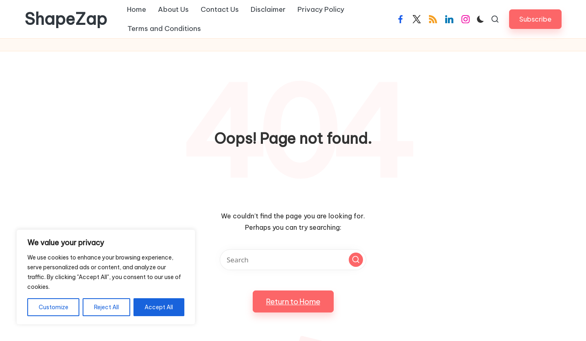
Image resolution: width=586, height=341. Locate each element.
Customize (53, 307)
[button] (535, 19)
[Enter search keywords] (293, 259)
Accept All (158, 307)
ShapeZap (65, 19)
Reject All (106, 307)
